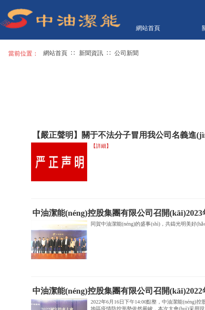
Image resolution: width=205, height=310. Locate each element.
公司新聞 (126, 53)
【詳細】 (101, 146)
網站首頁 (148, 28)
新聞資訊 (91, 53)
